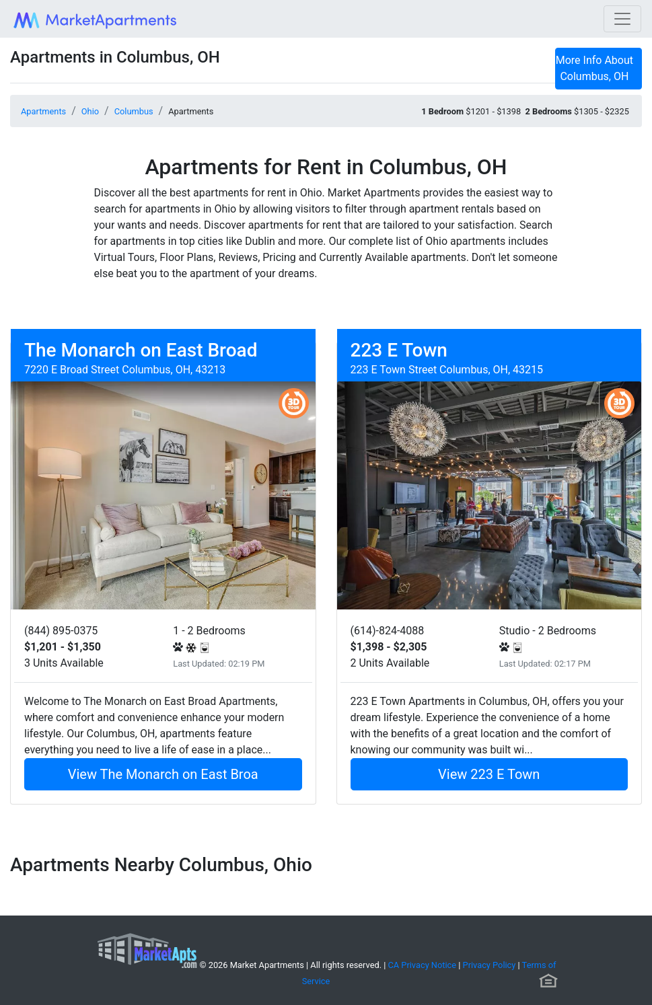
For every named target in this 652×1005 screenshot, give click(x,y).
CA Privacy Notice (422, 965)
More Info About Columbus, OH (594, 68)
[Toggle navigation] (622, 18)
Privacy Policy (489, 965)
